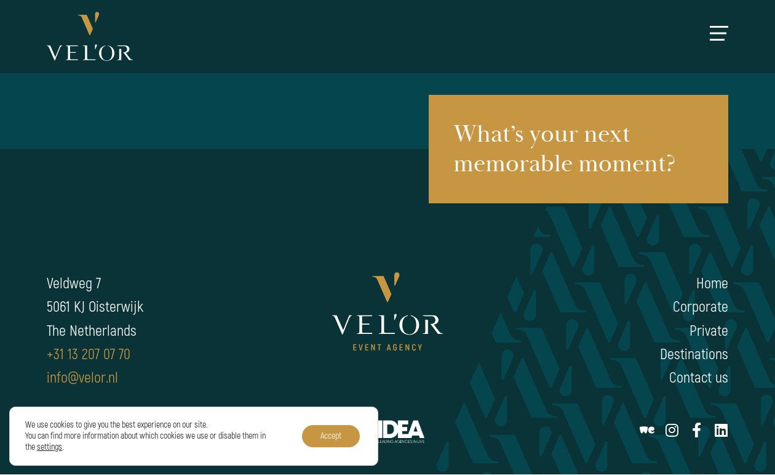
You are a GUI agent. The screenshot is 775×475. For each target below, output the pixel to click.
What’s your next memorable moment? (564, 149)
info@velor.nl (82, 378)
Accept (330, 436)
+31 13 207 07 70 (88, 354)
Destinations (694, 354)
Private (709, 331)
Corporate (700, 307)
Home (712, 284)
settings (49, 447)
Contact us (698, 378)
